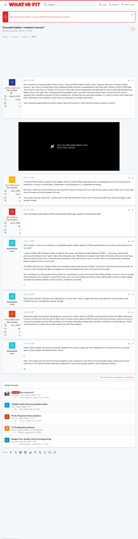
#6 (89, 345)
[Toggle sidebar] (132, 29)
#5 (89, 326)
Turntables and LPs (107, 302)
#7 (89, 376)
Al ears (22, 461)
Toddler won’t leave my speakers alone (30, 445)
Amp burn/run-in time (109, 165)
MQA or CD (105, 307)
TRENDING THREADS (104, 160)
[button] (5, 4)
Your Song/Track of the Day (111, 220)
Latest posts (101, 260)
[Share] (85, 80)
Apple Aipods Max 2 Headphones (114, 318)
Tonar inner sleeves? (112, 297)
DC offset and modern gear (111, 246)
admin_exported (11, 31)
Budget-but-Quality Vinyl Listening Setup (31, 480)
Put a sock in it (27, 433)
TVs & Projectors (36, 471)
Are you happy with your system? (114, 233)
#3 (89, 228)
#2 (89, 191)
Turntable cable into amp (110, 328)
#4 (89, 260)
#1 (89, 80)
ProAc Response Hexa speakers (26, 456)
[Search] (70, 4)
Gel (21, 450)
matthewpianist (25, 485)
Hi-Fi (39, 436)
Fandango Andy (18, 436)
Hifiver (14, 471)
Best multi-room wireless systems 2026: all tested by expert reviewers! (40, 17)
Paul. (13, 447)
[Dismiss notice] (132, 15)
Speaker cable (105, 178)
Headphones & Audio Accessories (113, 323)
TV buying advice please (23, 468)
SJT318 (15, 459)
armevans (15, 482)
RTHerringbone (26, 438)
